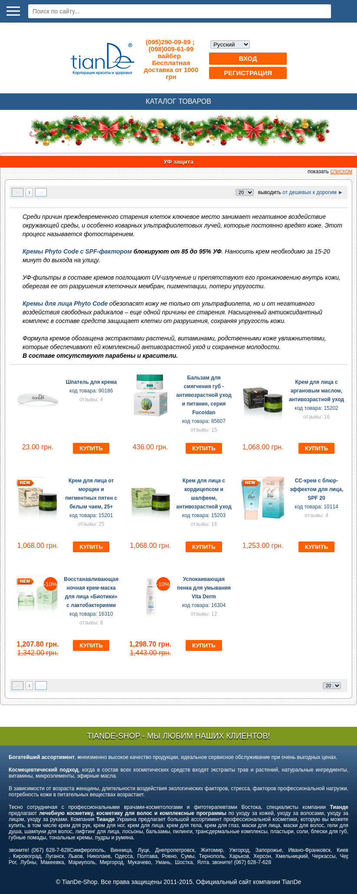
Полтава (147, 856)
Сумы (187, 856)
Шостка (184, 862)
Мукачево (139, 862)
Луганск (55, 856)
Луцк (143, 850)
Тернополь (211, 856)
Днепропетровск (174, 850)
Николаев (99, 856)
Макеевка (52, 862)
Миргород (111, 862)
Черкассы (324, 856)
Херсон (262, 856)
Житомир (212, 850)
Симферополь (87, 850)
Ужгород (239, 850)
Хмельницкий (291, 856)
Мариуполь (82, 862)
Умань (162, 862)
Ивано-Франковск (309, 850)
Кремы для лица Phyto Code (65, 303)
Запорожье (268, 850)
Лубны (28, 862)
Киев (342, 850)
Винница (121, 850)
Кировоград (27, 856)
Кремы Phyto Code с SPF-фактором (78, 251)
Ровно (169, 856)
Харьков (239, 856)
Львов (75, 856)
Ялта (203, 862)
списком (341, 171)
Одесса (124, 856)
